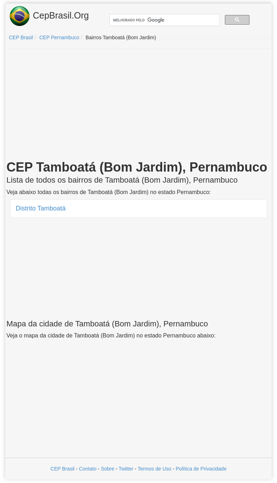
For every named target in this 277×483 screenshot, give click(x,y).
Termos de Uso (154, 469)
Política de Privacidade (201, 469)
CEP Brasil (62, 469)
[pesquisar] (164, 20)
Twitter (126, 469)
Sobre (107, 469)
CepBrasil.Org (49, 16)
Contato (87, 469)
